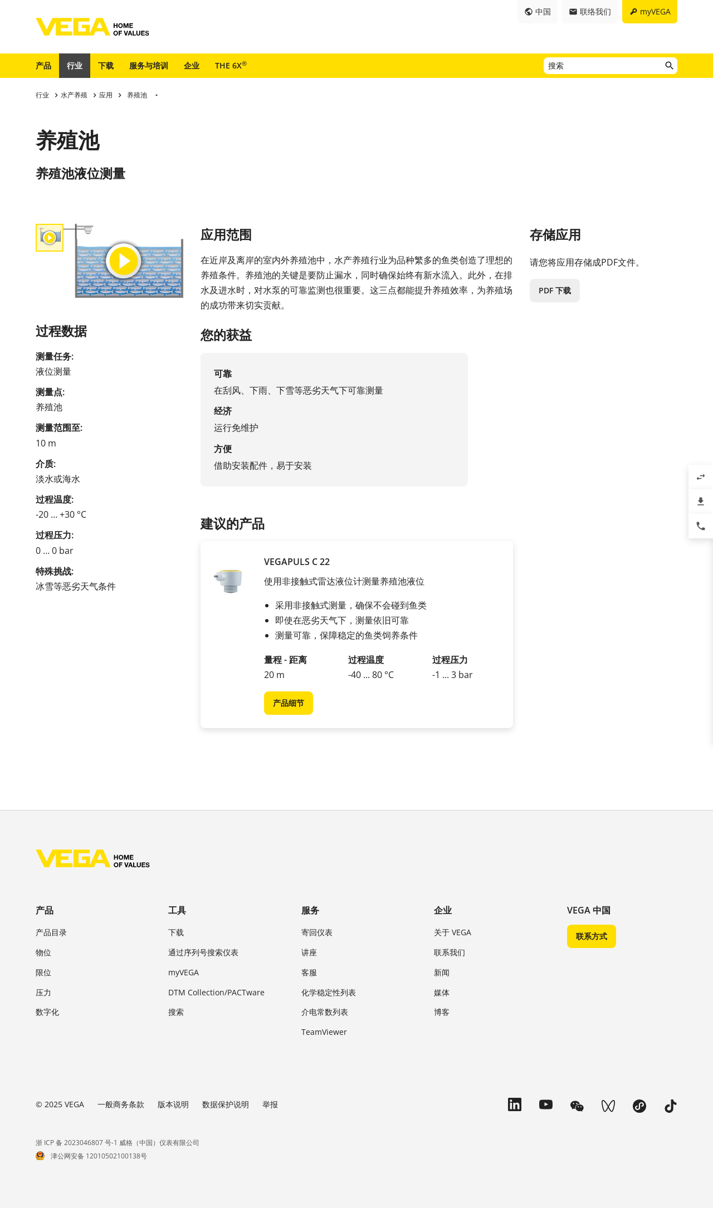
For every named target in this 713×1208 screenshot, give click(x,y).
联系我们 (449, 952)
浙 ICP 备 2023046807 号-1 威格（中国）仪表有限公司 (117, 1142)
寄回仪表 (317, 932)
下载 (106, 65)
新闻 (442, 972)
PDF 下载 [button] (555, 290)
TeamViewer (324, 1032)
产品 (43, 65)
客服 (309, 972)
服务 (310, 910)
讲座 (309, 952)
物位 (43, 952)
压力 (43, 992)
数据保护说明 (225, 1104)
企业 (191, 65)
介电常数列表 (324, 1011)
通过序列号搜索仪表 (203, 952)
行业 (74, 65)
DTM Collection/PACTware (216, 992)
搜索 (176, 1011)
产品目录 (51, 932)
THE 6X (231, 65)
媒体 (442, 992)
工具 (177, 910)
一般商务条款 (120, 1104)
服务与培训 (148, 65)
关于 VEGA (452, 932)
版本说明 (173, 1104)
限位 (43, 972)
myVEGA (183, 972)
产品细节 (288, 703)
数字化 (47, 1011)
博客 (442, 1011)
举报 (270, 1104)
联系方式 (591, 936)
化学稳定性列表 (328, 992)
